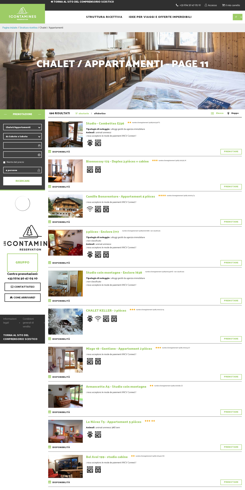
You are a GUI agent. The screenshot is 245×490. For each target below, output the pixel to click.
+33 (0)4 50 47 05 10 (190, 5)
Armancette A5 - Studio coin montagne (116, 386)
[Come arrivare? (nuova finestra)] (22, 297)
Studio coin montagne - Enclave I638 (114, 272)
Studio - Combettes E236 (105, 123)
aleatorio (84, 114)
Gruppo (22, 262)
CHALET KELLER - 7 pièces (106, 310)
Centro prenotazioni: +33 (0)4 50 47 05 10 (22, 276)
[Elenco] (217, 113)
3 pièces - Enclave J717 (102, 232)
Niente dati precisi (15, 162)
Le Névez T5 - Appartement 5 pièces (113, 422)
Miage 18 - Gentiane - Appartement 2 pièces (119, 348)
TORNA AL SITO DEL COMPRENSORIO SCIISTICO (83, 2)
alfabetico (100, 114)
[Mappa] (233, 113)
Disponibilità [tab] (59, 152)
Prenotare (231, 151)
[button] (231, 5)
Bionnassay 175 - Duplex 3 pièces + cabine (117, 161)
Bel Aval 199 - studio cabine (107, 457)
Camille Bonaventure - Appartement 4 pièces (120, 196)
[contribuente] (28, 127)
